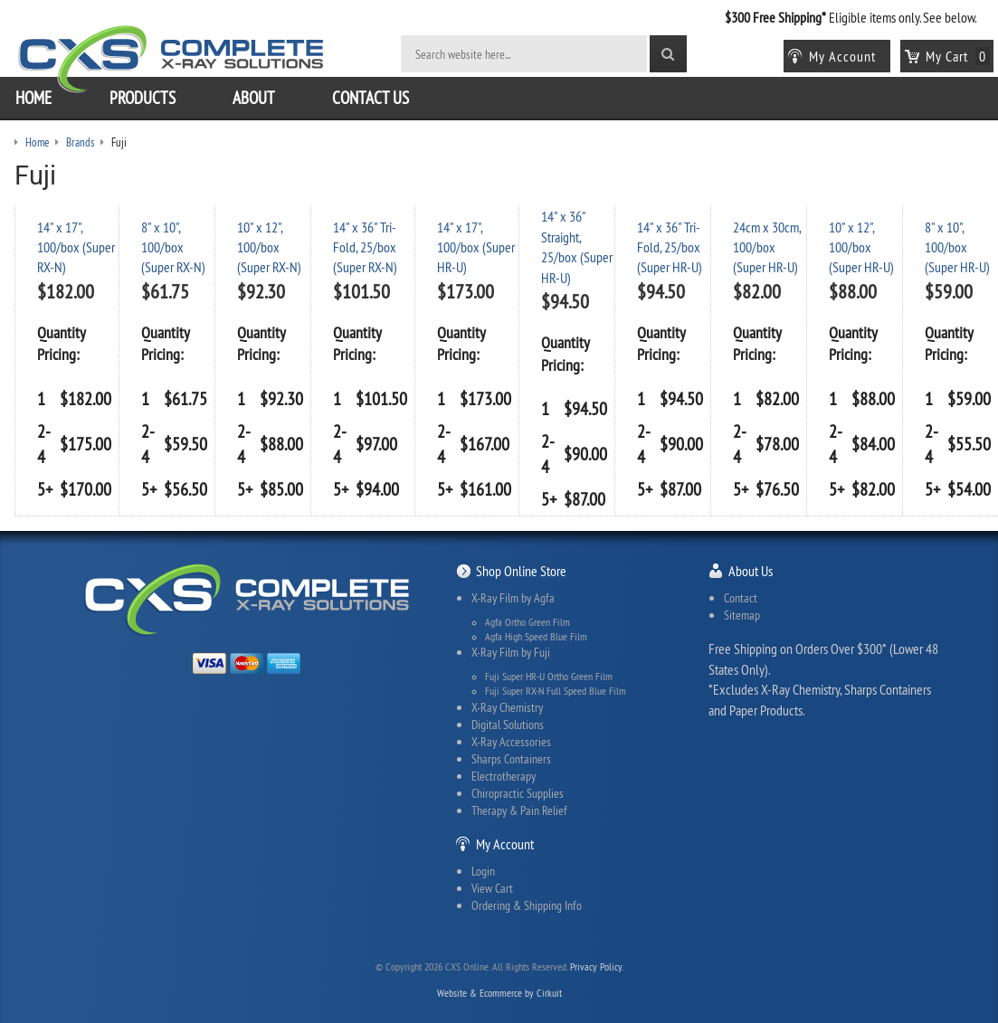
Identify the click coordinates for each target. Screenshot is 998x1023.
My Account (505, 844)
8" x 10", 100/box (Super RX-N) (173, 247)
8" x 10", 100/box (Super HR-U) (957, 247)
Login (483, 871)
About (254, 98)
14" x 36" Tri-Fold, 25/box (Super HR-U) (669, 247)
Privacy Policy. (596, 966)
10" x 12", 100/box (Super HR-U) (861, 247)
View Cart (492, 888)
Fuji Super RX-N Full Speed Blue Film (555, 691)
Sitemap (742, 615)
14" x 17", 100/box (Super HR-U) (476, 247)
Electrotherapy (503, 776)
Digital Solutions (507, 724)
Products (142, 98)
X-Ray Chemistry (507, 707)
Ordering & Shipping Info (526, 905)
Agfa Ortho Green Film (527, 622)
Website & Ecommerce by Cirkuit (499, 992)
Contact (740, 598)
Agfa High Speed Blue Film (536, 636)
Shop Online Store (521, 571)
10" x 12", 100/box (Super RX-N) (269, 247)
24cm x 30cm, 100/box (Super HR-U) (767, 247)
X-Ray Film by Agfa (513, 598)
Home (33, 98)
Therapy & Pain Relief (519, 810)
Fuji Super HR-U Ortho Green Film (549, 676)
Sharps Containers (511, 759)
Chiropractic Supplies (517, 793)
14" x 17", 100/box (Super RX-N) (76, 247)
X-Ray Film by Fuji (510, 652)
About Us (750, 571)
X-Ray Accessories (511, 742)
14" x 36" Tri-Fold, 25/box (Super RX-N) (365, 247)
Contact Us (370, 98)
